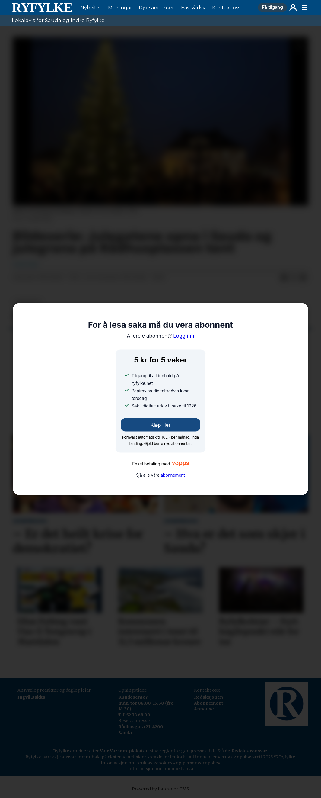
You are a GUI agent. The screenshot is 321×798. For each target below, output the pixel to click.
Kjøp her (160, 425)
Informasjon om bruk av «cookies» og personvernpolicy (160, 763)
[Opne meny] (304, 7)
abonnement (172, 475)
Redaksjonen (208, 697)
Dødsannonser (156, 8)
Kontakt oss (226, 8)
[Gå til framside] (42, 7)
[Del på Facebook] (283, 277)
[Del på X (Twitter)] (293, 277)
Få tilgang (272, 7)
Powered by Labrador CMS (160, 789)
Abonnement (208, 703)
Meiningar (120, 8)
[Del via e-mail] (303, 277)
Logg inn (293, 7)
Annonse (204, 709)
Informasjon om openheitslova (160, 768)
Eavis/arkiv (193, 8)
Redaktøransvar (249, 751)
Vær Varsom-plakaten (124, 751)
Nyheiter (90, 8)
